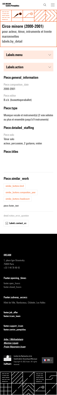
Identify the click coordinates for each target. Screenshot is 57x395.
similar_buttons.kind (15, 185)
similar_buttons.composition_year (21, 192)
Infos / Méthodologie (15, 339)
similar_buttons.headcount (17, 198)
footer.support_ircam (15, 326)
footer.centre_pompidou (16, 329)
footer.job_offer (12, 312)
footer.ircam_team (14, 316)
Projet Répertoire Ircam (16, 346)
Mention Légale (13, 343)
